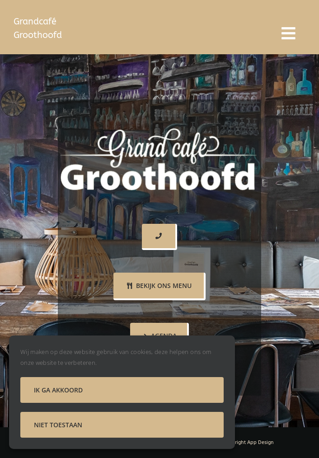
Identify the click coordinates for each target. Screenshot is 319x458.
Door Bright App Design (246, 442)
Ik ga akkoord (58, 390)
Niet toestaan (58, 424)
